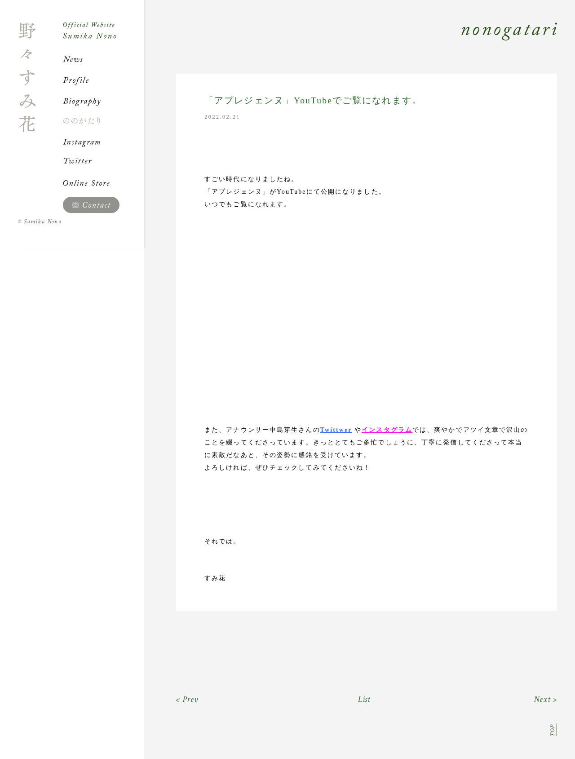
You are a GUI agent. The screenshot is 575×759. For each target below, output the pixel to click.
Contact (91, 205)
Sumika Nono (40, 221)
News (103, 59)
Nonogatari (350, 41)
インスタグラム (387, 429)
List (364, 699)
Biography (103, 100)
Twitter (103, 162)
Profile (103, 80)
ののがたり (103, 121)
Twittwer (336, 429)
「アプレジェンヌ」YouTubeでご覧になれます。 (313, 100)
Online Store (103, 183)
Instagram (103, 141)
